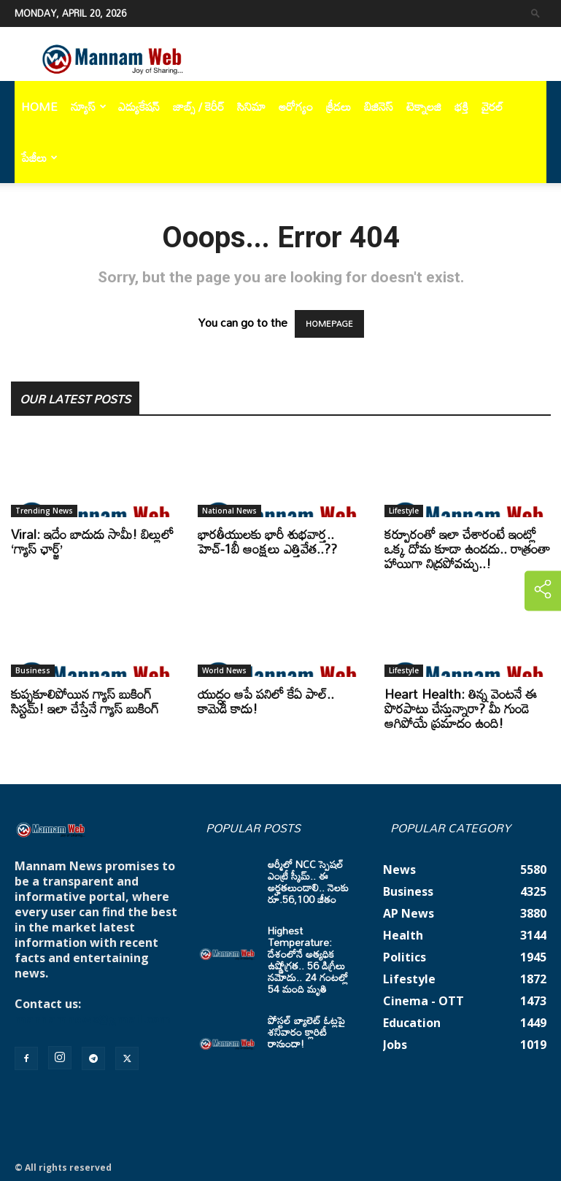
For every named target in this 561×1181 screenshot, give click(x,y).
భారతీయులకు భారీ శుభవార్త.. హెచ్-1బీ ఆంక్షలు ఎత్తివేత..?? (267, 541)
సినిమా (251, 106)
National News (229, 511)
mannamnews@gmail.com (93, 1019)
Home (39, 106)
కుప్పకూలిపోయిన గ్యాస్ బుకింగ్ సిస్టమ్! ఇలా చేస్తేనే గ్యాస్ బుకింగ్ (85, 701)
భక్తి (461, 106)
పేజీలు (39, 157)
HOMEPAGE (329, 324)
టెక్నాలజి (423, 106)
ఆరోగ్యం (296, 106)
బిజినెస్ (378, 106)
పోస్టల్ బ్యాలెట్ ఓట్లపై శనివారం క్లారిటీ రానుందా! (306, 1031)
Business (32, 670)
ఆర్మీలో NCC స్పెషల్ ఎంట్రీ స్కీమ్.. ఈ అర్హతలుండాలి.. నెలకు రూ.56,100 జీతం (308, 881)
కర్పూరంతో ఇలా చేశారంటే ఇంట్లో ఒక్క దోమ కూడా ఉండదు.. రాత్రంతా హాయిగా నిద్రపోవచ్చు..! (467, 548)
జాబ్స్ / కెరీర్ (198, 106)
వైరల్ (492, 106)
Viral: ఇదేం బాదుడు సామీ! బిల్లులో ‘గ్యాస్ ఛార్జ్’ (92, 541)
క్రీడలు (338, 106)
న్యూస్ (89, 106)
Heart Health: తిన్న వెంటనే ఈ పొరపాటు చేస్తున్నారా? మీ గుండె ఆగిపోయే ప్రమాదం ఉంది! (460, 708)
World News (224, 670)
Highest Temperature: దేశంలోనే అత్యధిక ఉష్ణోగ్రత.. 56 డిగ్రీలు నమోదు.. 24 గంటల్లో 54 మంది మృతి (308, 960)
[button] (535, 12)
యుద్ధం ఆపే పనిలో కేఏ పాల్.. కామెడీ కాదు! (266, 701)
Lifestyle (404, 511)
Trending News (44, 511)
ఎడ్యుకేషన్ (139, 106)
